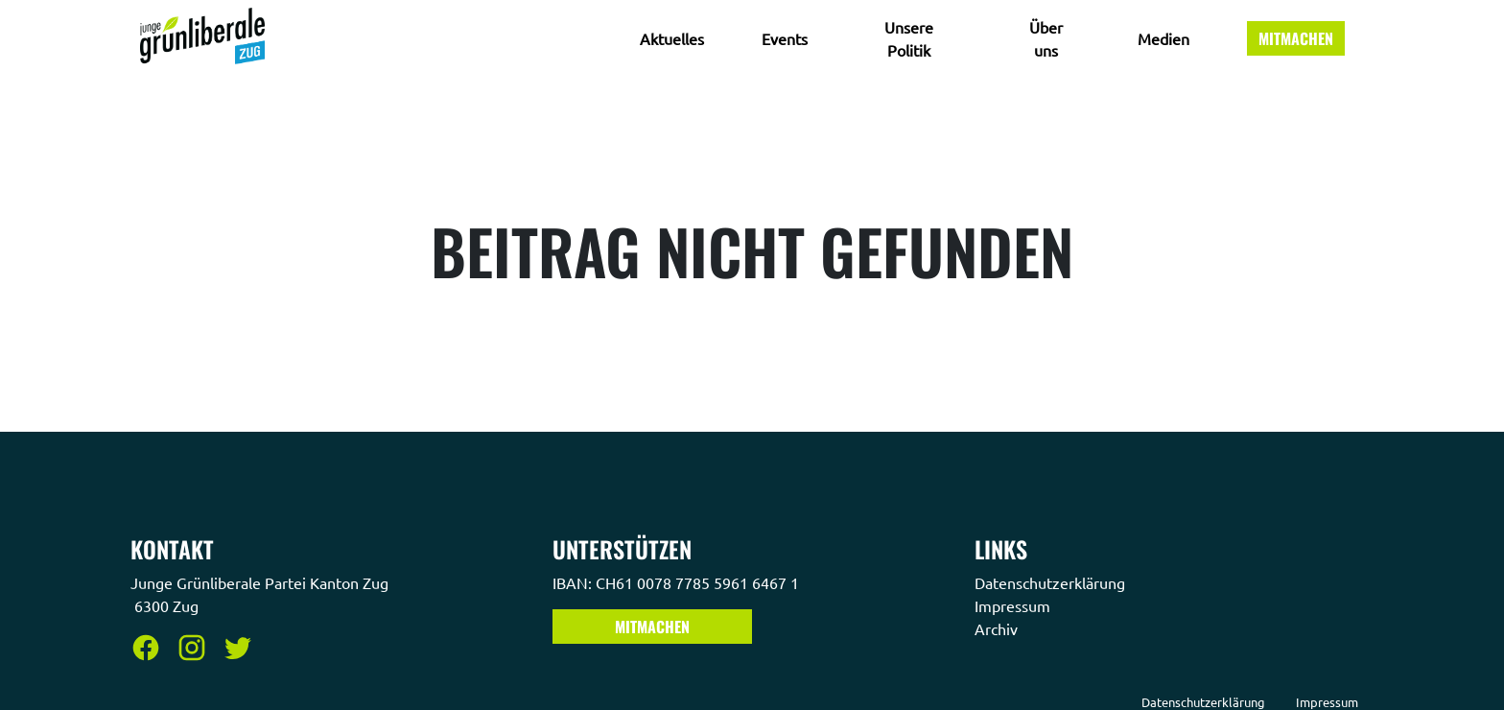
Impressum (1014, 605)
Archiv (998, 628)
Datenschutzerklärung (1052, 582)
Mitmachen (1295, 38)
